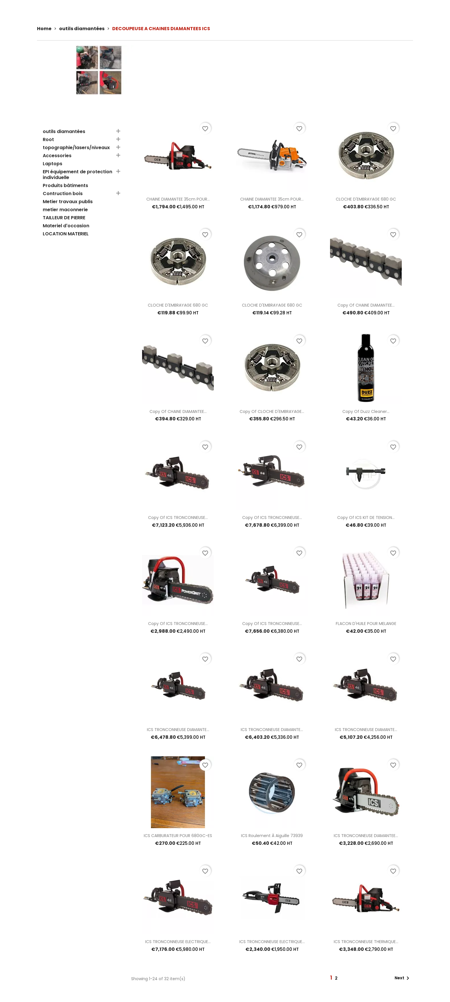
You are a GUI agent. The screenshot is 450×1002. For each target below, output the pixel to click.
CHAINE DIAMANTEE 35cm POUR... (178, 199)
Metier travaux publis (68, 202)
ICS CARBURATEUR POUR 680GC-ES (178, 835)
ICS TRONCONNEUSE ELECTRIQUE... (178, 942)
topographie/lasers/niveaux (76, 148)
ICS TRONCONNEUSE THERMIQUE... (366, 942)
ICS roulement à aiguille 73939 (272, 835)
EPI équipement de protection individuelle (77, 175)
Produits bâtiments (65, 186)
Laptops (52, 164)
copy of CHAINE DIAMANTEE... (366, 305)
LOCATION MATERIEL (66, 234)
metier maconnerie (65, 210)
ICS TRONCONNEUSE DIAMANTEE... (366, 835)
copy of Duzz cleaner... (365, 411)
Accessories (57, 156)
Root (48, 140)
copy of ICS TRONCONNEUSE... (178, 517)
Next (403, 978)
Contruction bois (63, 194)
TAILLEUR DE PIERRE (64, 218)
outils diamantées (64, 132)
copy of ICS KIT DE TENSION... (366, 517)
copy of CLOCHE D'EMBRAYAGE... (272, 411)
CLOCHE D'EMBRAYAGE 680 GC (366, 199)
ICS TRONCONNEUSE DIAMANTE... (178, 729)
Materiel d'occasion (66, 226)
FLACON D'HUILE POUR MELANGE (366, 623)
